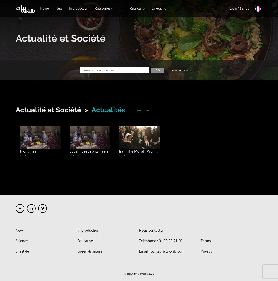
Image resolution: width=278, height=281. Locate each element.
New (59, 10)
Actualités (108, 110)
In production (78, 10)
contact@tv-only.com (167, 251)
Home (44, 10)
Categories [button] (102, 10)
